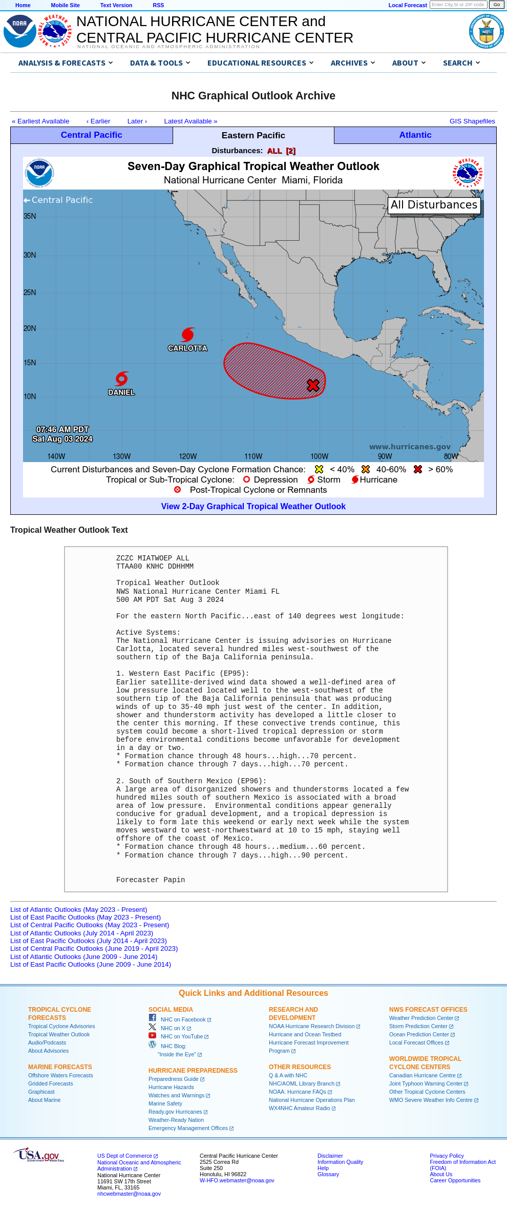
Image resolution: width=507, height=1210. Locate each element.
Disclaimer (330, 1156)
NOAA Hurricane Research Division (312, 1026)
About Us (441, 1174)
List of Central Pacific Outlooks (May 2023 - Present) (89, 925)
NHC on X (167, 1028)
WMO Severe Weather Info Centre (431, 1100)
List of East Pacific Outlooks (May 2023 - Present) (85, 917)
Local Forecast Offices (416, 1042)
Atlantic (415, 135)
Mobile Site (65, 5)
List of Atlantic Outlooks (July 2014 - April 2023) (81, 933)
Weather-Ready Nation (176, 1120)
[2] (290, 150)
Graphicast (41, 1092)
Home (23, 5)
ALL (274, 150)
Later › (137, 121)
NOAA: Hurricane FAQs (297, 1092)
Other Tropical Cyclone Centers (427, 1092)
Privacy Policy (446, 1156)
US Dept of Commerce (124, 1156)
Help (323, 1168)
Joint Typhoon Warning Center (425, 1083)
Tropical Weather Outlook (59, 1034)
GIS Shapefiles (472, 121)
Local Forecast (408, 5)
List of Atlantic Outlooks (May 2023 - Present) (78, 909)
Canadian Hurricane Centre (422, 1075)
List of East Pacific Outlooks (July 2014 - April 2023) (88, 941)
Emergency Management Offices (188, 1128)
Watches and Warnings (176, 1095)
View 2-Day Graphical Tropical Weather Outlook (253, 506)
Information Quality (340, 1162)
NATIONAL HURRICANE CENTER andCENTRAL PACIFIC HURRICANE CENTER (214, 29)
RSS (158, 5)
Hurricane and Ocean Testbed (305, 1034)
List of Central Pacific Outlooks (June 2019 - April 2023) (94, 948)
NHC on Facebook (177, 1019)
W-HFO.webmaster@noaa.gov (237, 1180)
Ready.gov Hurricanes (175, 1112)
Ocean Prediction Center (419, 1034)
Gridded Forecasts (50, 1083)
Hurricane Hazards (171, 1087)
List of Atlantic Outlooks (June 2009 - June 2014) (83, 957)
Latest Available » (191, 121)
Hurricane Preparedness (193, 1070)
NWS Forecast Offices (428, 1009)
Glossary (328, 1174)
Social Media (171, 1009)
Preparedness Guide (174, 1079)
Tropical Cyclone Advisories (61, 1026)
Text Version (116, 5)
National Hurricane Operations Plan (312, 1100)
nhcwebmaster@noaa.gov (129, 1194)
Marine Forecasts (60, 1067)
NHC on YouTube (176, 1036)
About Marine (44, 1100)
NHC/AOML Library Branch (301, 1083)
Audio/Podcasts (47, 1042)
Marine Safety (165, 1103)
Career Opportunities (455, 1180)
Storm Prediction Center (418, 1026)
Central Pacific (91, 135)
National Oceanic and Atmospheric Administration (168, 46)
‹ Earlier (99, 121)
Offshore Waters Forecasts (60, 1075)
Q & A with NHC (288, 1075)
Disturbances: (237, 150)
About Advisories (48, 1051)
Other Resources (300, 1067)
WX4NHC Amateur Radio (299, 1108)
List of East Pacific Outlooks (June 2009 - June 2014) (90, 964)
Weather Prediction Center (421, 1018)
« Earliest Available (40, 121)
